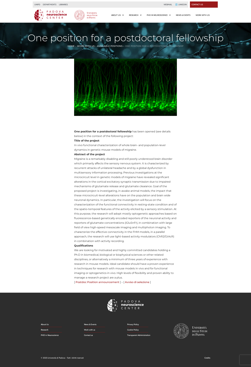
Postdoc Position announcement (97, 282)
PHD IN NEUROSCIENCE (159, 15)
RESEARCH (135, 15)
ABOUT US (117, 15)
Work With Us (86, 46)
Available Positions (109, 46)
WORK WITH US (203, 15)
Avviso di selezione (137, 282)
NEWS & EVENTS (183, 15)
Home (71, 46)
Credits (207, 358)
